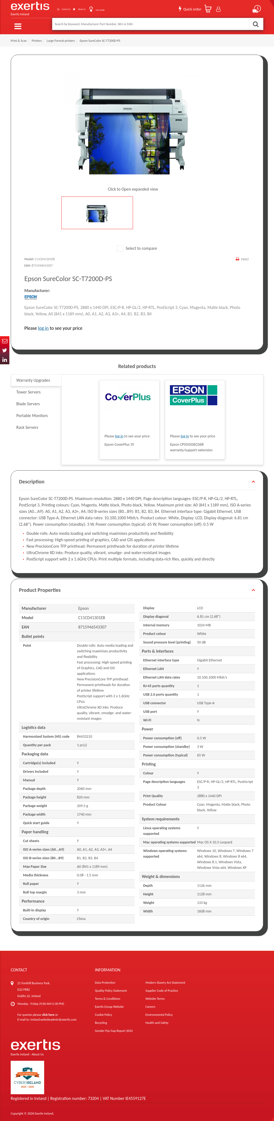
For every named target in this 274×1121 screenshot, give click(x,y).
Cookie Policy (103, 1012)
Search (255, 24)
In (4, 359)
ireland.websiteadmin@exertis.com (54, 1016)
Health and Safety (156, 1020)
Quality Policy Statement (111, 988)
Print (244, 256)
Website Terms (155, 996)
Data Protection (105, 980)
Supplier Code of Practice (161, 988)
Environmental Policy (159, 1012)
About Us (75, 7)
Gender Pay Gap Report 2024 (114, 1028)
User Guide (100, 8)
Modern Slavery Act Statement (165, 980)
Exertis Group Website (109, 1004)
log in (43, 325)
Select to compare (137, 245)
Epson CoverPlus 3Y (119, 441)
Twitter (4, 350)
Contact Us (50, 7)
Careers (150, 1004)
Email (4, 341)
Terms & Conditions (107, 996)
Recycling (101, 1020)
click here (48, 1012)
